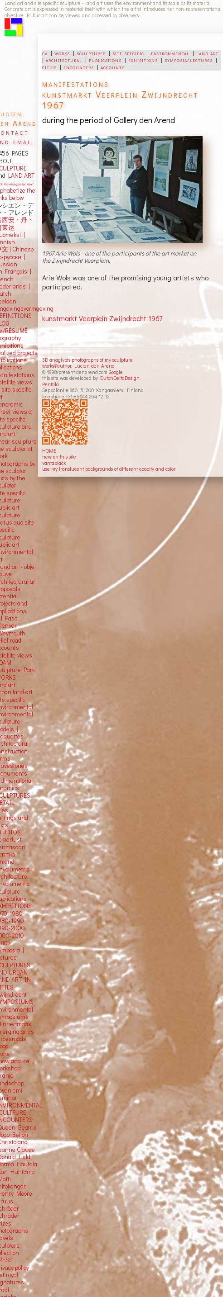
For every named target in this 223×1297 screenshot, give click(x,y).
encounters (78, 67)
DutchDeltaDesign (120, 377)
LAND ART (19, 175)
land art (207, 53)
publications (105, 59)
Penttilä (50, 384)
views (24, 655)
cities (49, 67)
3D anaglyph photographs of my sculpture (87, 359)
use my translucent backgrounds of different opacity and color (108, 468)
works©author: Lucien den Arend (78, 365)
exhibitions (143, 59)
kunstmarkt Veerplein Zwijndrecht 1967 (102, 318)
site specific (128, 53)
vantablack (54, 462)
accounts (113, 67)
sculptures (91, 53)
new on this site (59, 456)
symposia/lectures (189, 59)
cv (45, 53)
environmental (170, 53)
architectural (64, 59)
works (62, 53)
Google (116, 372)
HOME (49, 450)
